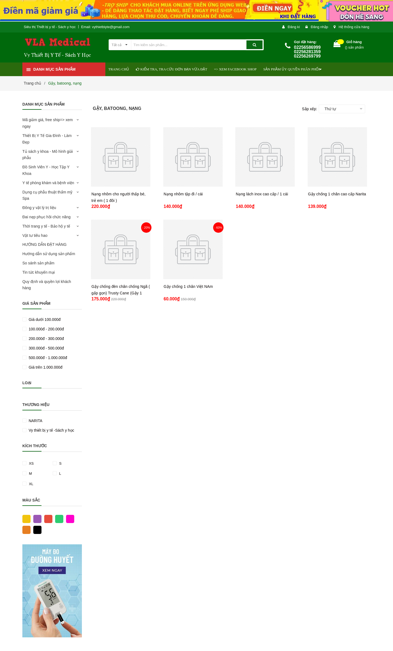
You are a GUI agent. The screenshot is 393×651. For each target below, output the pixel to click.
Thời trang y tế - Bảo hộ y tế (46, 226)
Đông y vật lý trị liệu (39, 207)
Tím (36, 518)
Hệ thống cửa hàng (354, 27)
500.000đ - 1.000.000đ (47, 358)
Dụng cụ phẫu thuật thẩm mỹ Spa (47, 195)
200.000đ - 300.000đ (46, 338)
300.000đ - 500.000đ (46, 348)
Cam (25, 529)
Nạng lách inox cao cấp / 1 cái (262, 194)
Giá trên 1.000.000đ (45, 367)
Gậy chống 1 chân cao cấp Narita (337, 194)
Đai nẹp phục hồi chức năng (46, 217)
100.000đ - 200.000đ (46, 329)
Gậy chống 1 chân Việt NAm (188, 286)
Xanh (58, 518)
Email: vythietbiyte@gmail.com (105, 27)
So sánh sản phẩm (38, 263)
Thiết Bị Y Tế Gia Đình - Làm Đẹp (47, 138)
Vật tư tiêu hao (34, 235)
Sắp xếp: (309, 109)
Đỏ (47, 518)
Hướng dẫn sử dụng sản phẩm (48, 254)
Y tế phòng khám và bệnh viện (48, 183)
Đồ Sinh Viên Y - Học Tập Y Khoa (46, 170)
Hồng (69, 518)
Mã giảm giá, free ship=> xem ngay (47, 123)
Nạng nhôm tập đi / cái (183, 194)
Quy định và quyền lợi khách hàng (46, 284)
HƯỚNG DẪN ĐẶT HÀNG (44, 244)
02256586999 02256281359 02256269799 (307, 51)
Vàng (25, 518)
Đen (36, 529)
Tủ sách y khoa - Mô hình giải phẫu (47, 154)
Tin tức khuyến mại (38, 272)
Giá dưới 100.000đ (44, 319)
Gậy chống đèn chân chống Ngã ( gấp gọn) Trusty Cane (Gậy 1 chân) (120, 293)
